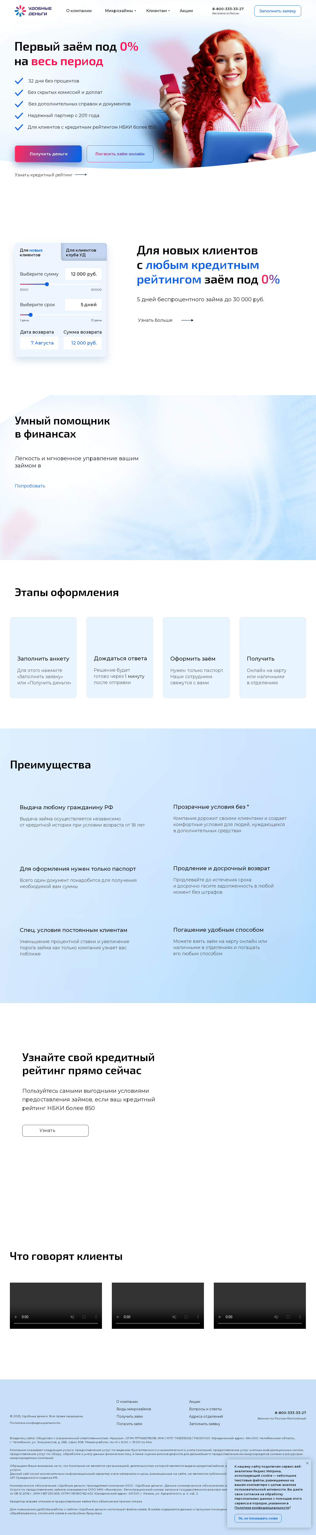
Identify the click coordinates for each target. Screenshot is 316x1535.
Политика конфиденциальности (35, 1423)
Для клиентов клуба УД (81, 252)
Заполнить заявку (204, 1424)
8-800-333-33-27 (290, 1413)
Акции (194, 1401)
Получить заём (130, 1416)
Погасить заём (129, 1424)
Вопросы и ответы (205, 1409)
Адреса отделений (206, 1416)
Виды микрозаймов (134, 1409)
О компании (127, 1401)
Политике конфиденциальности (262, 1508)
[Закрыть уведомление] (307, 1463)
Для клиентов (31, 252)
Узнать (47, 1130)
